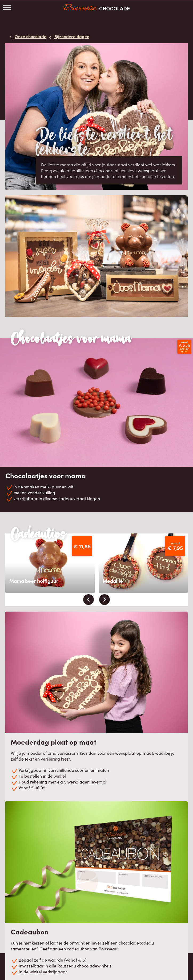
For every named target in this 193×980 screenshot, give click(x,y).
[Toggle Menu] (7, 7)
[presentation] (88, 599)
